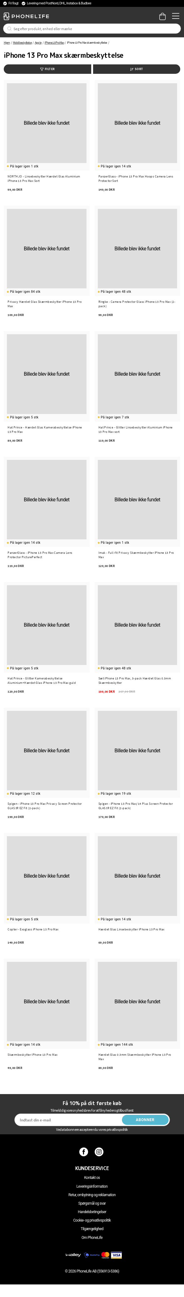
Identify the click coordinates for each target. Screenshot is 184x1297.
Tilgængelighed (92, 1229)
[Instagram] (100, 1151)
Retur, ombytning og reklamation (91, 1195)
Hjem (7, 43)
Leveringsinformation (92, 1186)
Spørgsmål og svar (92, 1203)
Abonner (145, 1120)
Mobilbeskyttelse (22, 43)
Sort (136, 69)
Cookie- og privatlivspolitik (92, 1220)
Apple (38, 43)
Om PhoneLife (92, 1237)
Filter (47, 69)
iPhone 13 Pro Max (54, 43)
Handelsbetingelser (92, 1212)
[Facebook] (84, 1151)
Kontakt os (92, 1177)
